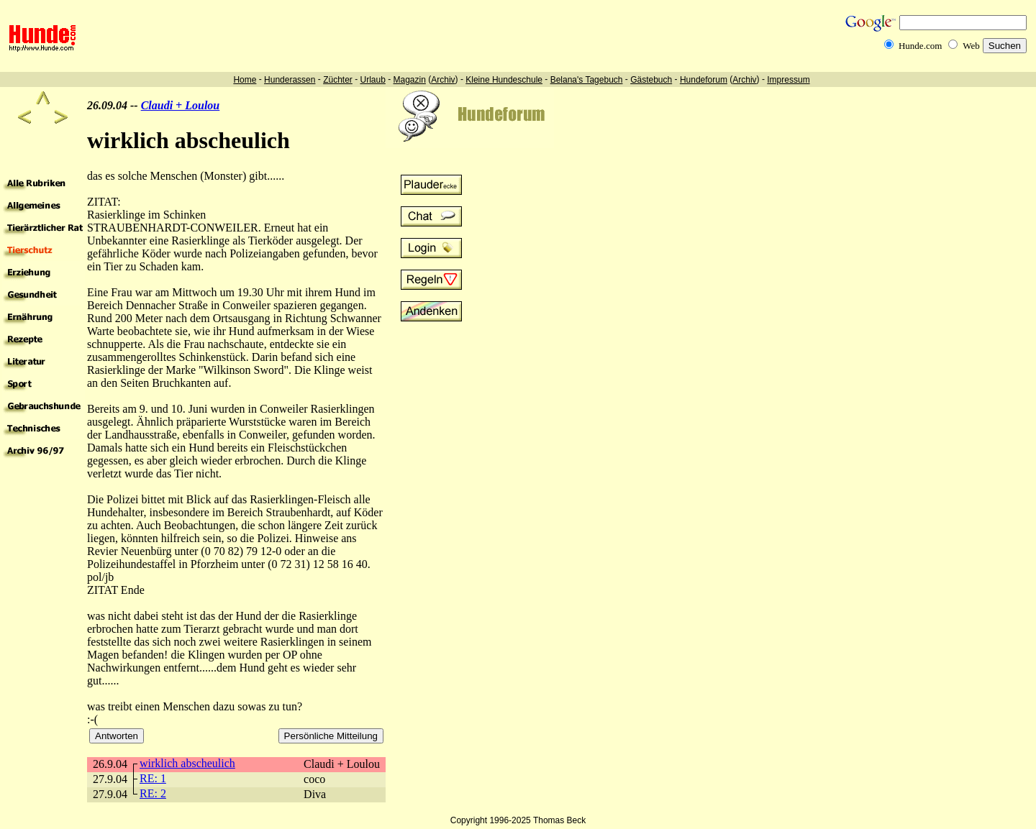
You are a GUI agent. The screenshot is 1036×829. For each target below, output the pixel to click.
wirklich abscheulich (187, 763)
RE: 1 (153, 778)
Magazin (410, 80)
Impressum (788, 80)
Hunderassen (289, 80)
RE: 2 (153, 793)
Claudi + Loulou (180, 105)
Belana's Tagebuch (586, 80)
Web (971, 45)
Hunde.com (920, 45)
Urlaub (372, 80)
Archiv (443, 80)
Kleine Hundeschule (503, 80)
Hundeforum (703, 80)
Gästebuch (651, 80)
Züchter (338, 80)
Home (244, 80)
